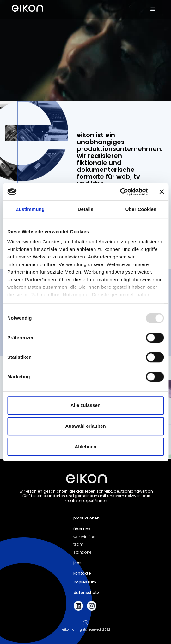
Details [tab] (86, 209)
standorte (82, 552)
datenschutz (86, 592)
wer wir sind (84, 536)
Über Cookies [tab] (140, 209)
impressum (85, 582)
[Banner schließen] (161, 192)
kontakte (82, 573)
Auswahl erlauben (85, 426)
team (78, 544)
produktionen (86, 518)
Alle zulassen (85, 405)
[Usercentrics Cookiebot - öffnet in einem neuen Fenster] (120, 192)
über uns (81, 528)
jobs (77, 563)
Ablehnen (85, 446)
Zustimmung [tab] (30, 209)
